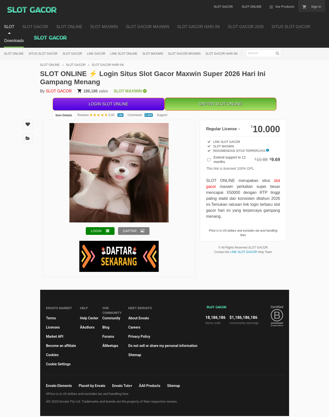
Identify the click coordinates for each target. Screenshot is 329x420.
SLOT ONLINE (14, 53)
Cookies (52, 355)
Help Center (89, 318)
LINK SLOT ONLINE (123, 53)
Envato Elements (59, 386)
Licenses (53, 327)
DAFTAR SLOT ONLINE (220, 104)
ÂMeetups (110, 346)
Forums (108, 336)
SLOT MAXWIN (152, 53)
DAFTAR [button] (130, 231)
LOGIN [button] (96, 231)
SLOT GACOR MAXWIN (184, 53)
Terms (51, 318)
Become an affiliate (61, 346)
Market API (54, 336)
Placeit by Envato (92, 386)
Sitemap (134, 355)
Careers (134, 327)
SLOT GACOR (72, 53)
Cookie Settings (58, 364)
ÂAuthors (87, 327)
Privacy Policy (139, 336)
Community (111, 318)
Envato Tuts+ (122, 386)
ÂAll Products (149, 386)
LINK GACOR (96, 53)
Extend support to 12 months (247, 159)
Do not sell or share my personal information (163, 346)
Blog (105, 327)
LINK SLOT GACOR (243, 252)
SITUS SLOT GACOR (43, 53)
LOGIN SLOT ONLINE (108, 104)
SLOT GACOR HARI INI (222, 53)
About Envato (138, 318)
